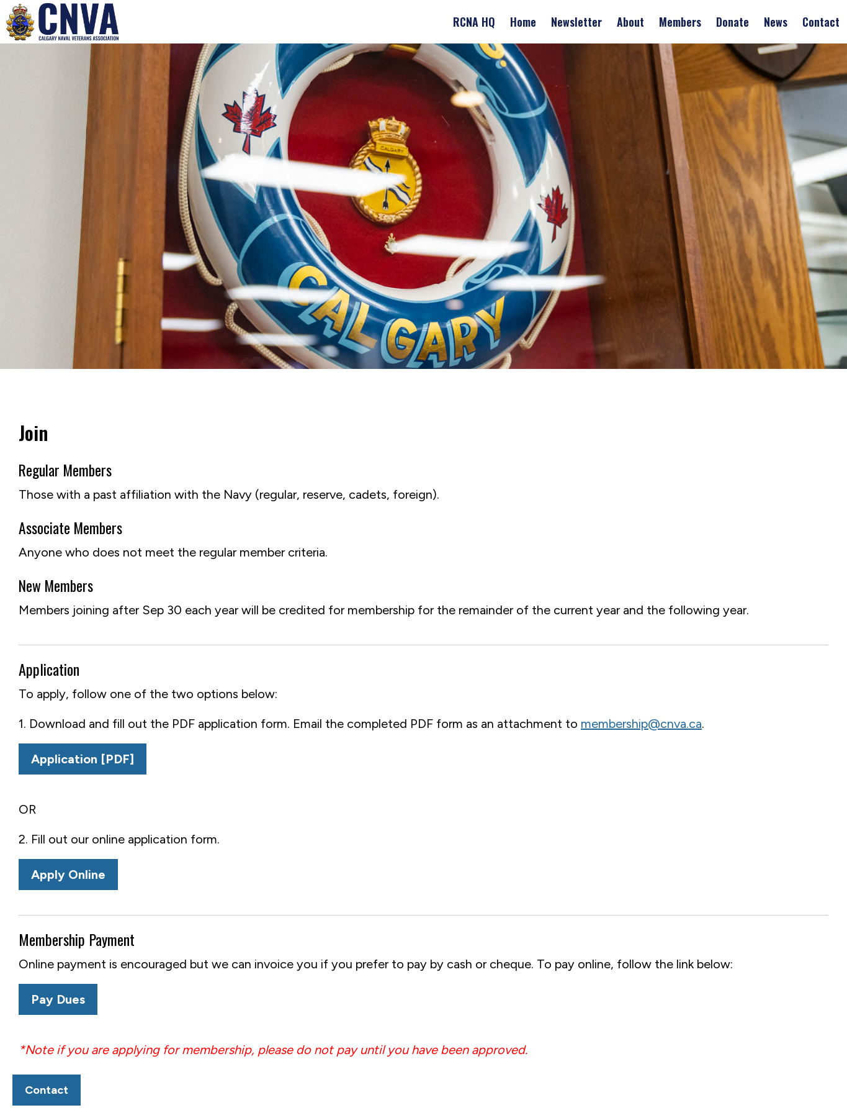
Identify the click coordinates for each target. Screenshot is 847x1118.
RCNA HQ (474, 22)
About (630, 22)
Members (680, 22)
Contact (821, 22)
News (775, 22)
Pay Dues (58, 999)
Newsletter (576, 22)
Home (523, 22)
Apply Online (68, 874)
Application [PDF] (82, 759)
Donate (732, 22)
